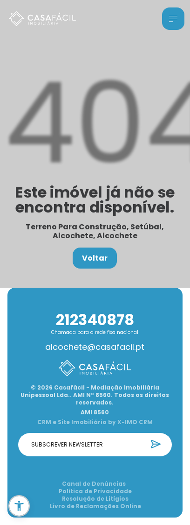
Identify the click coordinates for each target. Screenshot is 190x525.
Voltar (95, 258)
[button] (19, 506)
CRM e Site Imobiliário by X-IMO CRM (95, 422)
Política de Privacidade (95, 491)
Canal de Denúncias (94, 484)
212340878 (95, 319)
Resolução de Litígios (95, 499)
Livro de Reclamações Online (95, 506)
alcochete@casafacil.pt (94, 347)
